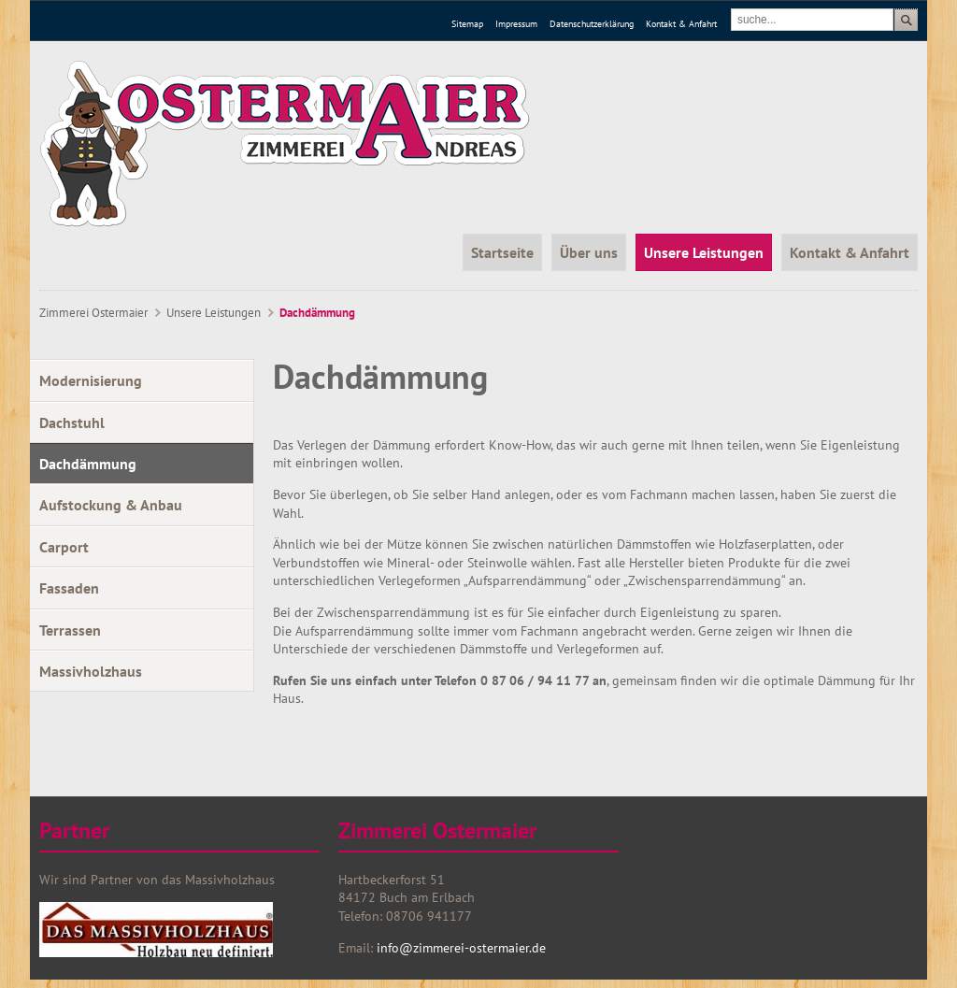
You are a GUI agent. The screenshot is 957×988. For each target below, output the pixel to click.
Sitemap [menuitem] (467, 24)
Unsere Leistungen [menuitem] (704, 252)
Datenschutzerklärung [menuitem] (592, 24)
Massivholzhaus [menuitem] (90, 671)
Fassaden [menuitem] (69, 588)
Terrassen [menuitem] (70, 630)
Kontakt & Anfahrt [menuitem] (681, 24)
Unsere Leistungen (213, 313)
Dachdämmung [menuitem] (87, 463)
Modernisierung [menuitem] (90, 380)
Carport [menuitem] (64, 546)
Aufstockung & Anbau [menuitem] (110, 504)
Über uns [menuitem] (589, 252)
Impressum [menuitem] (516, 24)
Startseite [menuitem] (502, 252)
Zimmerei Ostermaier (93, 313)
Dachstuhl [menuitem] (72, 422)
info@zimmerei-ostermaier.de (459, 947)
